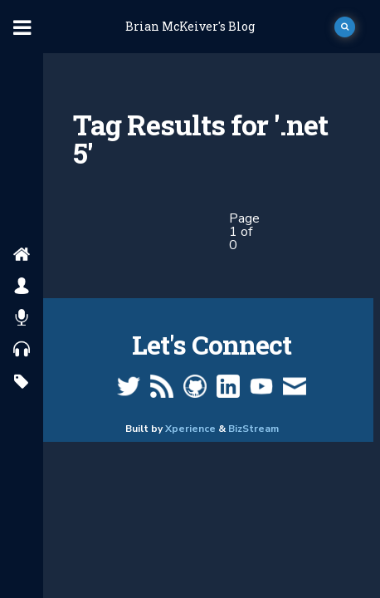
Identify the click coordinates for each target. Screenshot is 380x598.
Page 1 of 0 (244, 231)
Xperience (190, 428)
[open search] (344, 27)
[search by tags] (21, 382)
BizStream (253, 428)
